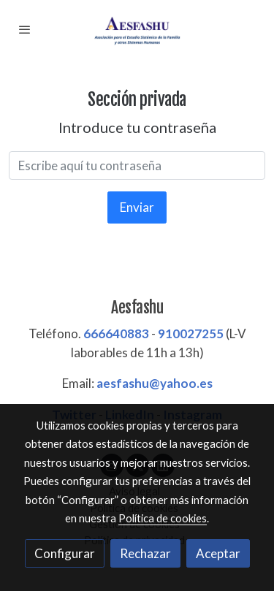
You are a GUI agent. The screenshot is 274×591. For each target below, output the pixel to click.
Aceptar (218, 553)
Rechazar (145, 553)
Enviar (137, 207)
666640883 (116, 333)
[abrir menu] (25, 29)
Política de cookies (162, 518)
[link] (137, 29)
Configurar (64, 553)
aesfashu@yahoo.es (154, 383)
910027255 (191, 333)
